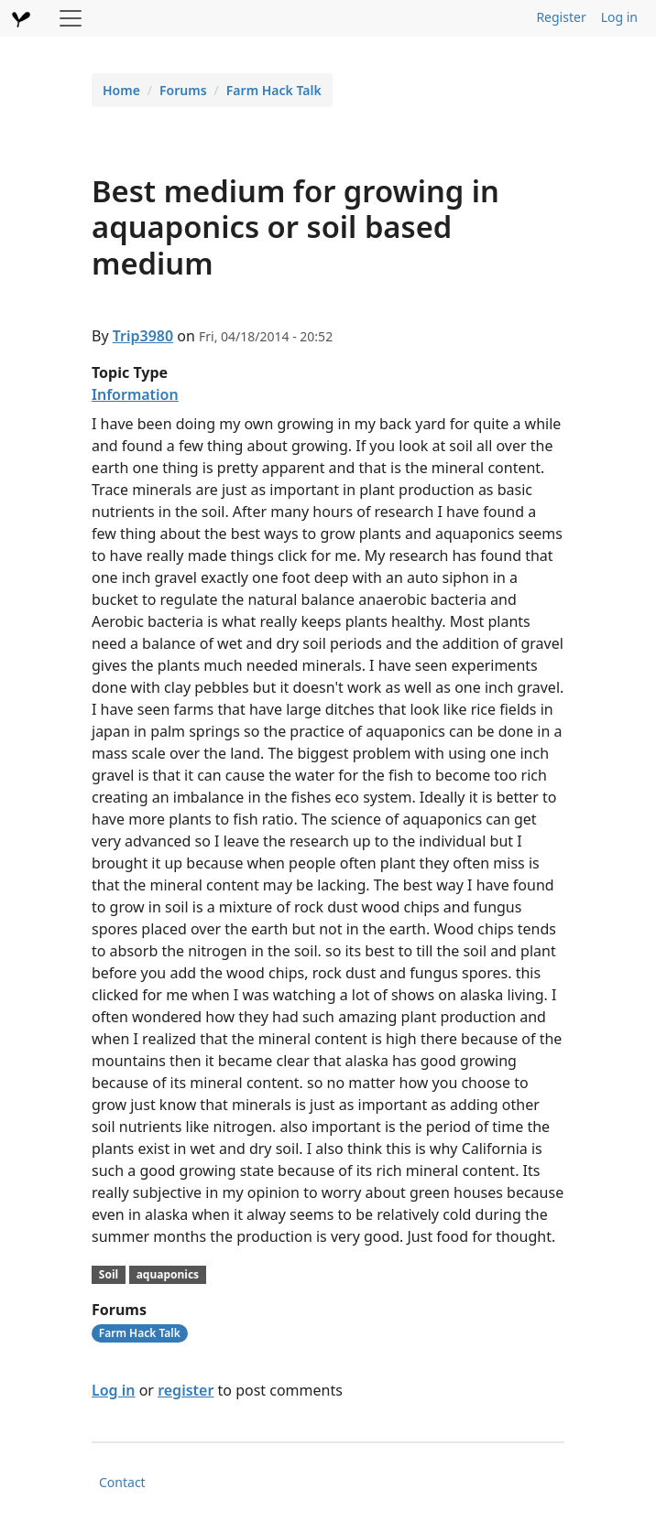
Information (135, 394)
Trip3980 (143, 336)
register (185, 1390)
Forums (183, 90)
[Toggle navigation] (70, 18)
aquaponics (168, 1274)
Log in (619, 17)
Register (560, 17)
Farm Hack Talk (274, 90)
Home (121, 90)
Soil (108, 1274)
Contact (122, 1482)
